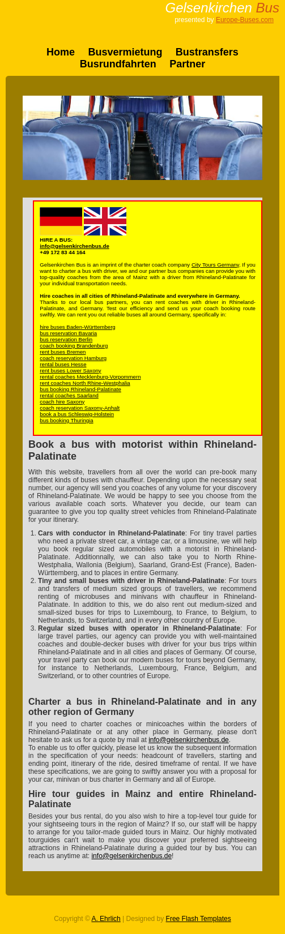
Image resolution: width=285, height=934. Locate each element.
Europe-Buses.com (245, 20)
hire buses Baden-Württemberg (77, 327)
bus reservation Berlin (66, 339)
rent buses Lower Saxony (70, 370)
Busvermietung (125, 52)
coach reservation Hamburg (73, 358)
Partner (187, 64)
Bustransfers (207, 52)
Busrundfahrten (118, 64)
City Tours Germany (215, 265)
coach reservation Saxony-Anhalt (80, 408)
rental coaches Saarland (69, 395)
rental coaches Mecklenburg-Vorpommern (90, 377)
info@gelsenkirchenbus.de (74, 246)
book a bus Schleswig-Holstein (77, 414)
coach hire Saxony (62, 402)
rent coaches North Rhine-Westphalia (85, 383)
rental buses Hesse (63, 364)
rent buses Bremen (63, 352)
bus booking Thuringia (66, 420)
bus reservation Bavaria (68, 333)
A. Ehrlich (105, 919)
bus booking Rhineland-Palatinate (80, 389)
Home (60, 52)
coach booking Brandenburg (74, 345)
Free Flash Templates (198, 919)
